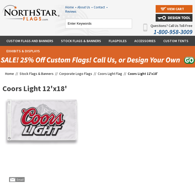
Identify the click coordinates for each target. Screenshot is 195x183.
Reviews (70, 11)
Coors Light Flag (110, 73)
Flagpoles (118, 41)
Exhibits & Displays (23, 51)
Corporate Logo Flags (75, 73)
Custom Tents (175, 41)
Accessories (145, 41)
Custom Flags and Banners (29, 41)
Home (70, 7)
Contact (100, 7)
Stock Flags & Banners (81, 41)
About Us (84, 7)
